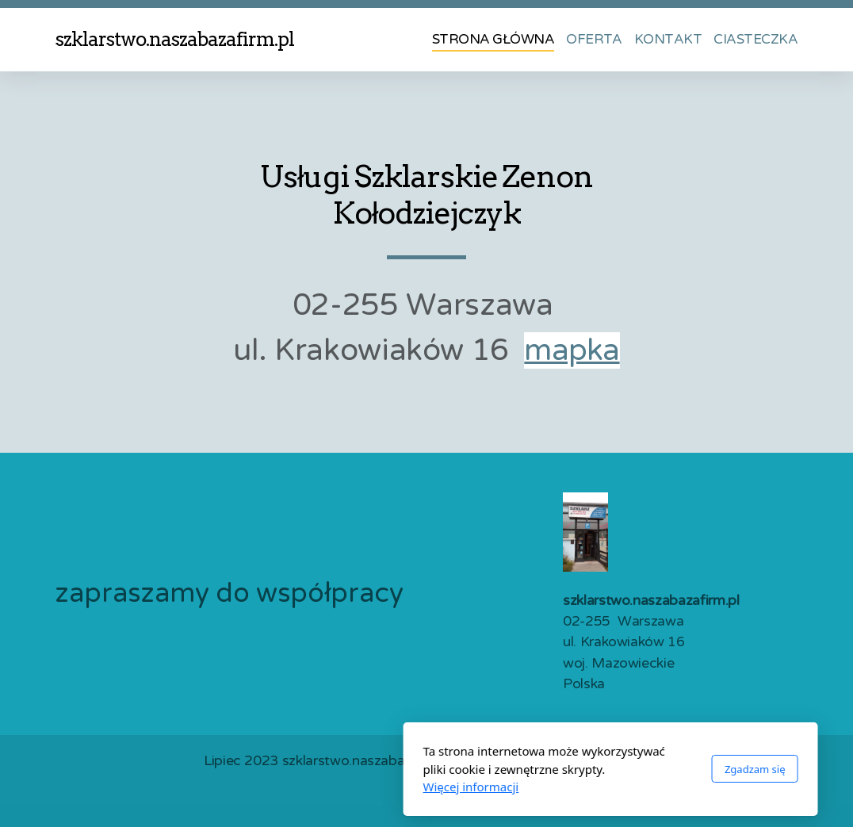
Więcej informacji (287, 786)
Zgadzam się (571, 769)
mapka (571, 350)
